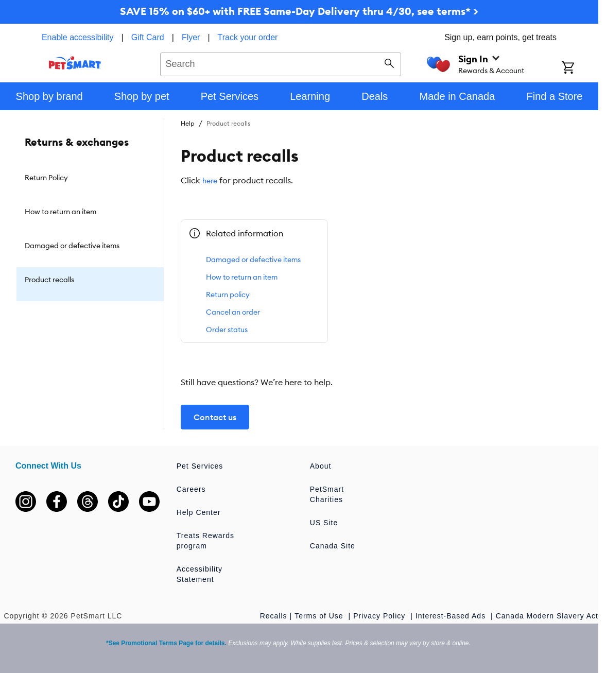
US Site (324, 523)
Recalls (273, 616)
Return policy (228, 294)
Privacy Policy (380, 616)
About (321, 466)
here (209, 180)
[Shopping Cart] (580, 68)
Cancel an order (233, 312)
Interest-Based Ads (451, 616)
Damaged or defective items (253, 259)
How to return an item (242, 277)
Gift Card (147, 37)
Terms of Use (320, 616)
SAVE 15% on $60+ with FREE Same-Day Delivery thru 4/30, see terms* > (299, 11)
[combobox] (280, 63)
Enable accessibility (78, 37)
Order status (227, 329)
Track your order (248, 37)
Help (188, 123)
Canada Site (332, 546)
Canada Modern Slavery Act (547, 616)
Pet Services (200, 466)
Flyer (191, 37)
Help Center (199, 512)
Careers (191, 489)
